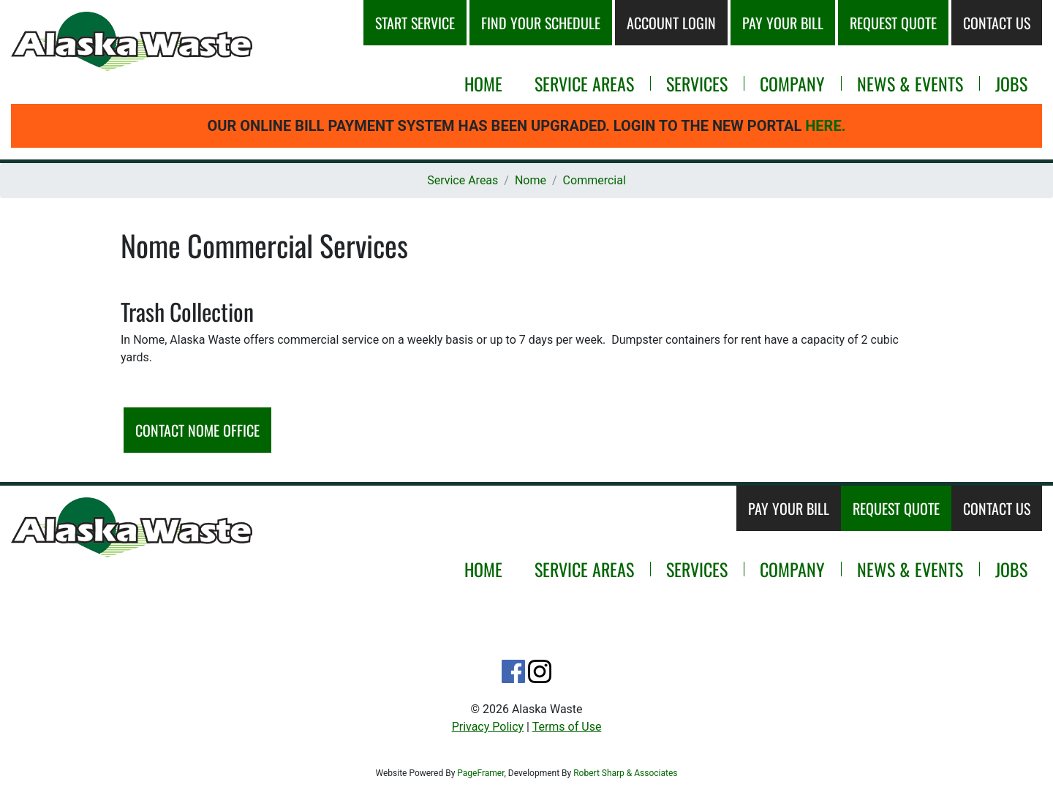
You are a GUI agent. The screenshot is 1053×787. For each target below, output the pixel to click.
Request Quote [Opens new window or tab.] (896, 508)
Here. (825, 126)
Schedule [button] (540, 23)
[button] (131, 41)
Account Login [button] (671, 23)
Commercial (594, 180)
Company (792, 83)
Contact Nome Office (197, 430)
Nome (530, 180)
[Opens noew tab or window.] (513, 671)
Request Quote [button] (893, 23)
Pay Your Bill (788, 508)
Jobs (1011, 83)
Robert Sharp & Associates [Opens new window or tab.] (625, 773)
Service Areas (584, 83)
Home (483, 83)
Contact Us (996, 508)
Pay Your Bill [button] (782, 23)
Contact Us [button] (996, 23)
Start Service (415, 23)
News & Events (910, 83)
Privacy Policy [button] (488, 727)
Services (697, 83)
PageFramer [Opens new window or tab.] (480, 773)
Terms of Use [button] (567, 727)
